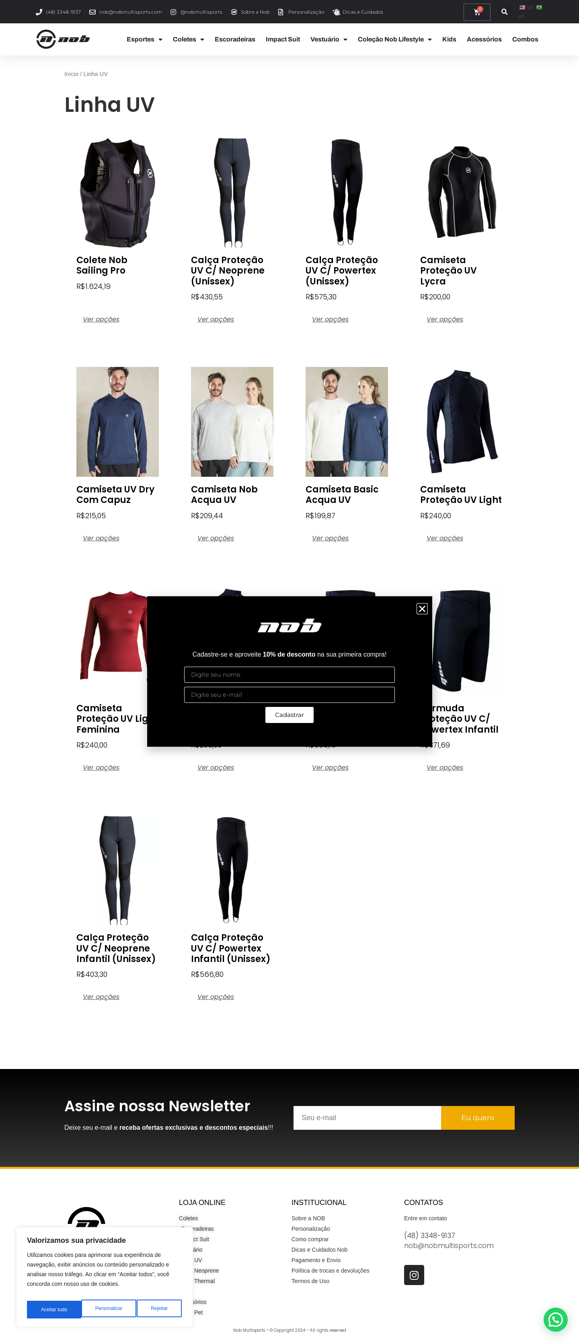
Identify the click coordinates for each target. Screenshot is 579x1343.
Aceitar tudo (156, 1309)
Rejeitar (105, 1309)
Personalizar (54, 1309)
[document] (289, 671)
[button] (422, 608)
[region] (104, 1280)
